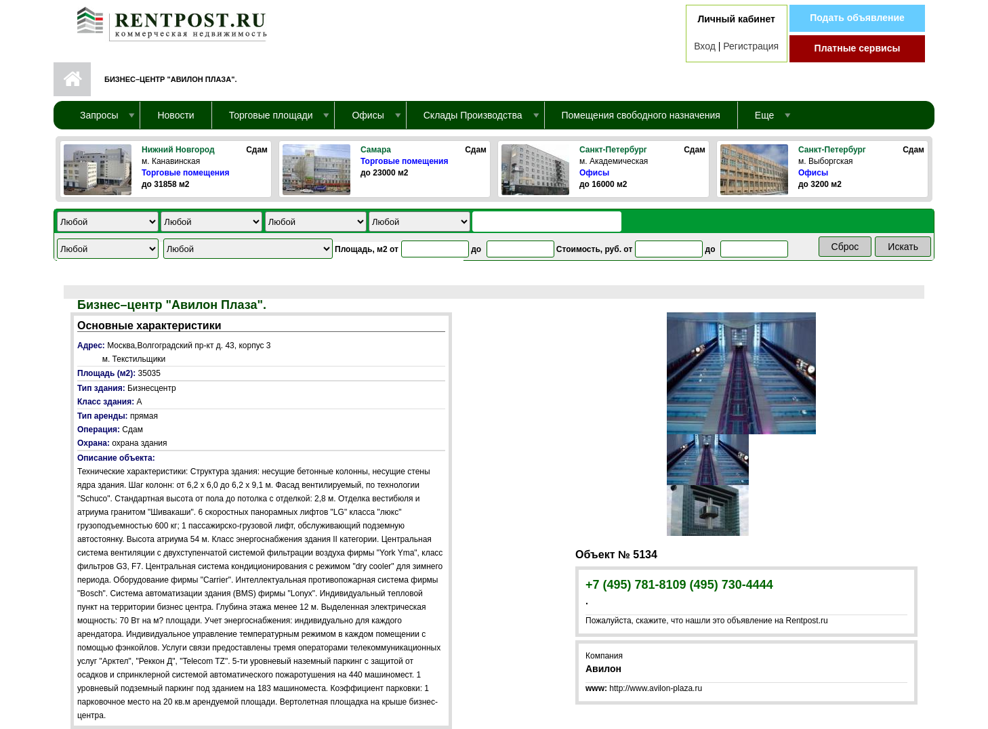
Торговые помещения (185, 173)
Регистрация (751, 46)
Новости (175, 115)
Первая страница (72, 79)
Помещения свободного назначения (641, 115)
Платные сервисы (858, 48)
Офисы (594, 173)
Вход (705, 46)
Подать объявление (857, 17)
